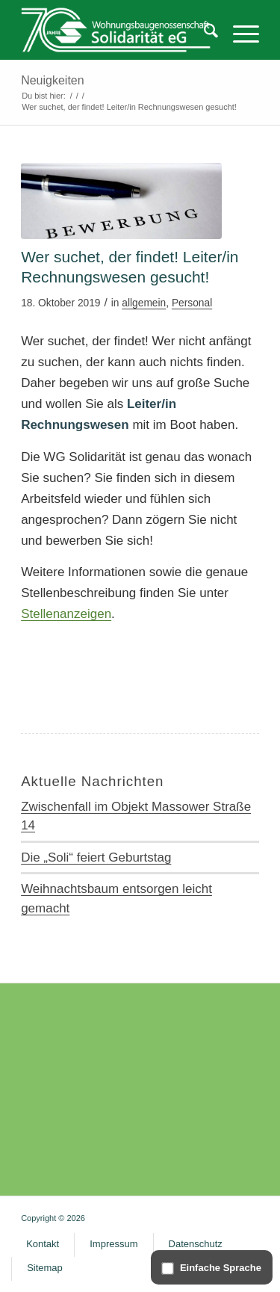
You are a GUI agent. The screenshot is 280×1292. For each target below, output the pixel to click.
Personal (192, 303)
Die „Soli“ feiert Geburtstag (96, 857)
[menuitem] (203, 34)
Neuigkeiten (52, 80)
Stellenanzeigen (66, 614)
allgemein (144, 303)
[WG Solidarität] (116, 30)
